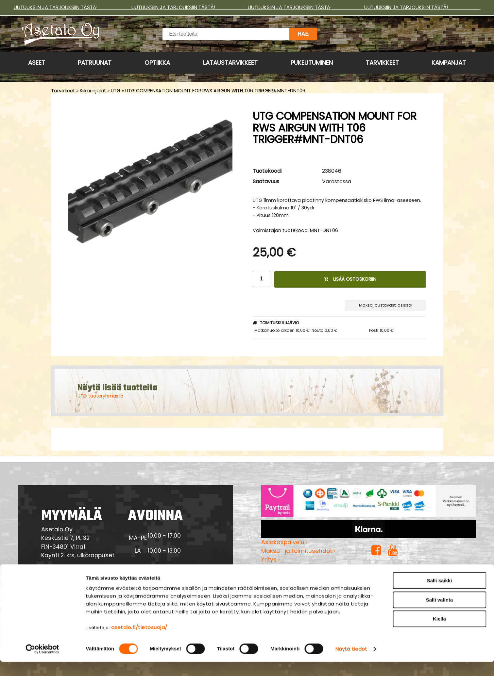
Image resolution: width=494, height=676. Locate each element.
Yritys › (270, 559)
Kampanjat (449, 63)
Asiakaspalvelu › (284, 542)
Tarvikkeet (382, 63)
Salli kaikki (439, 594)
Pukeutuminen (312, 63)
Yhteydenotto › (70, 573)
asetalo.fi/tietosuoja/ (139, 641)
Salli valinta (439, 614)
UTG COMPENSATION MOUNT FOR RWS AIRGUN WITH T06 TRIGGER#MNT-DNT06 (215, 90)
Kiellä (439, 633)
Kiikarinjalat (93, 90)
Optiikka (157, 63)
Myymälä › (276, 568)
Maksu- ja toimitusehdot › (298, 551)
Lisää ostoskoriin (350, 279)
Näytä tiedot (351, 663)
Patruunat (94, 63)
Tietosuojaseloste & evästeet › (305, 577)
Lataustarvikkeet (230, 63)
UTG (115, 90)
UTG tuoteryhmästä (100, 396)
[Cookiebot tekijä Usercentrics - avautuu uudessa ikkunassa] (42, 663)
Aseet (36, 63)
